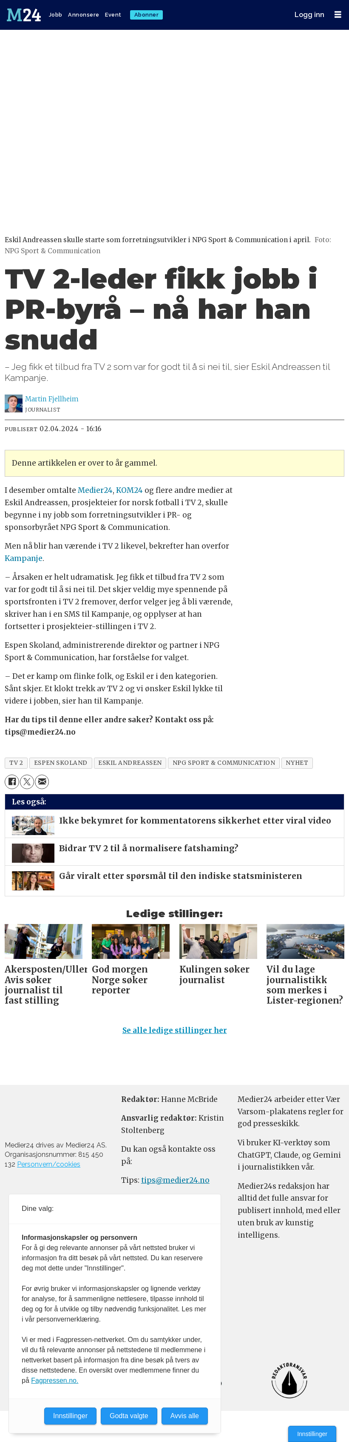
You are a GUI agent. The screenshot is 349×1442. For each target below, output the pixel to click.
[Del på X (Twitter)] (27, 782)
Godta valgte (129, 1415)
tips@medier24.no (175, 1180)
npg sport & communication (224, 763)
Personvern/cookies (48, 1164)
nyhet (297, 763)
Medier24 (95, 490)
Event (113, 14)
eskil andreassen (130, 763)
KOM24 (129, 490)
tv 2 (16, 763)
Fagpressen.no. (54, 1380)
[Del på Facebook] (12, 782)
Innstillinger (312, 1434)
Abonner (146, 14)
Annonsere (83, 14)
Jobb (55, 14)
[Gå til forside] (25, 15)
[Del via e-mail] (42, 782)
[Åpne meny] (338, 15)
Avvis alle (184, 1415)
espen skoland (61, 763)
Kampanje (24, 558)
